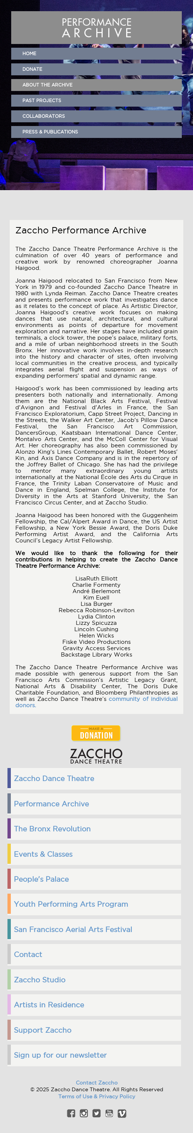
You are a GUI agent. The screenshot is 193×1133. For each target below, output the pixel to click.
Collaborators (43, 116)
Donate (32, 69)
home (29, 53)
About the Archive (47, 84)
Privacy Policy (117, 1096)
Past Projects (41, 100)
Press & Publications (50, 131)
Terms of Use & (78, 1096)
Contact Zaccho (97, 1083)
